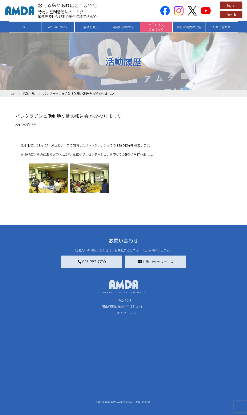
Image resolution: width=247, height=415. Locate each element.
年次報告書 (25, 408)
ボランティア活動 (60, 393)
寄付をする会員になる (156, 27)
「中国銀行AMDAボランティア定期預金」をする (120, 397)
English (231, 5)
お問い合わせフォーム (155, 261)
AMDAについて (58, 27)
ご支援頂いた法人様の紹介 (116, 411)
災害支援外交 (157, 366)
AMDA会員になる (109, 366)
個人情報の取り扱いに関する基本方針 (213, 383)
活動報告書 (25, 379)
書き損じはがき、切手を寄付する (119, 380)
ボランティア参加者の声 (64, 399)
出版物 (22, 392)
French (231, 14)
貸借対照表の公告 (189, 27)
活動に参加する (123, 27)
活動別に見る (57, 378)
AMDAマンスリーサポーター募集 (120, 372)
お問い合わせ (221, 27)
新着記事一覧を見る (61, 366)
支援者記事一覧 (108, 405)
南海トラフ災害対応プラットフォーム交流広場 (169, 374)
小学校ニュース (28, 385)
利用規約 (201, 373)
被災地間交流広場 (158, 358)
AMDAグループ (28, 373)
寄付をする (103, 358)
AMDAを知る (23, 366)
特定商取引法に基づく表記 (213, 366)
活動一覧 (29, 93)
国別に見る (55, 372)
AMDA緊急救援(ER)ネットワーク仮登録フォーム (70, 408)
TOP (25, 27)
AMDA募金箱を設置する (114, 389)
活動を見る (91, 27)
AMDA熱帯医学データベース (29, 400)
